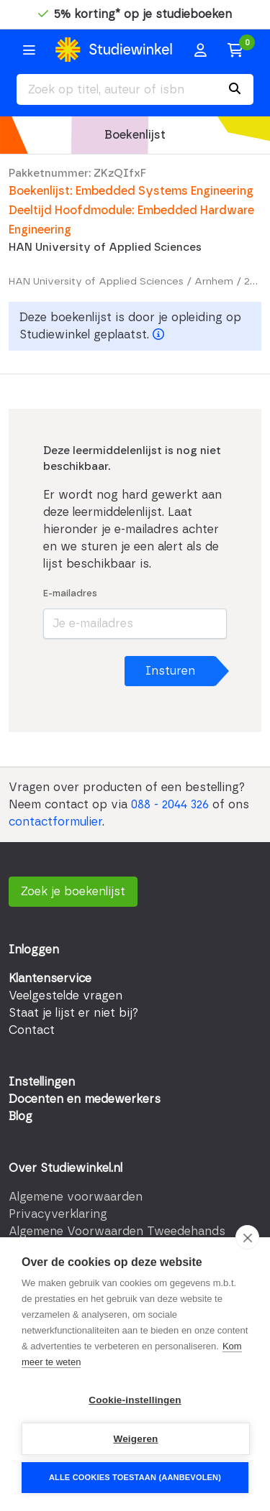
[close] (247, 1237)
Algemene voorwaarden (76, 1197)
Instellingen (42, 1082)
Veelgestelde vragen (65, 996)
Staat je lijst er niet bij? (73, 1013)
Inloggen (34, 950)
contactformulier (55, 822)
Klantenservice (50, 978)
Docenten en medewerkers (85, 1099)
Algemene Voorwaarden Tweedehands (117, 1231)
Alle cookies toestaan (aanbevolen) (135, 1477)
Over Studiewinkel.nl (65, 1168)
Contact (32, 1030)
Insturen (170, 671)
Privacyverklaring (58, 1214)
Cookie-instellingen (135, 1400)
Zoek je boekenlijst (73, 891)
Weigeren (135, 1438)
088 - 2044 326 (170, 804)
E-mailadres (70, 594)
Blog (20, 1116)
